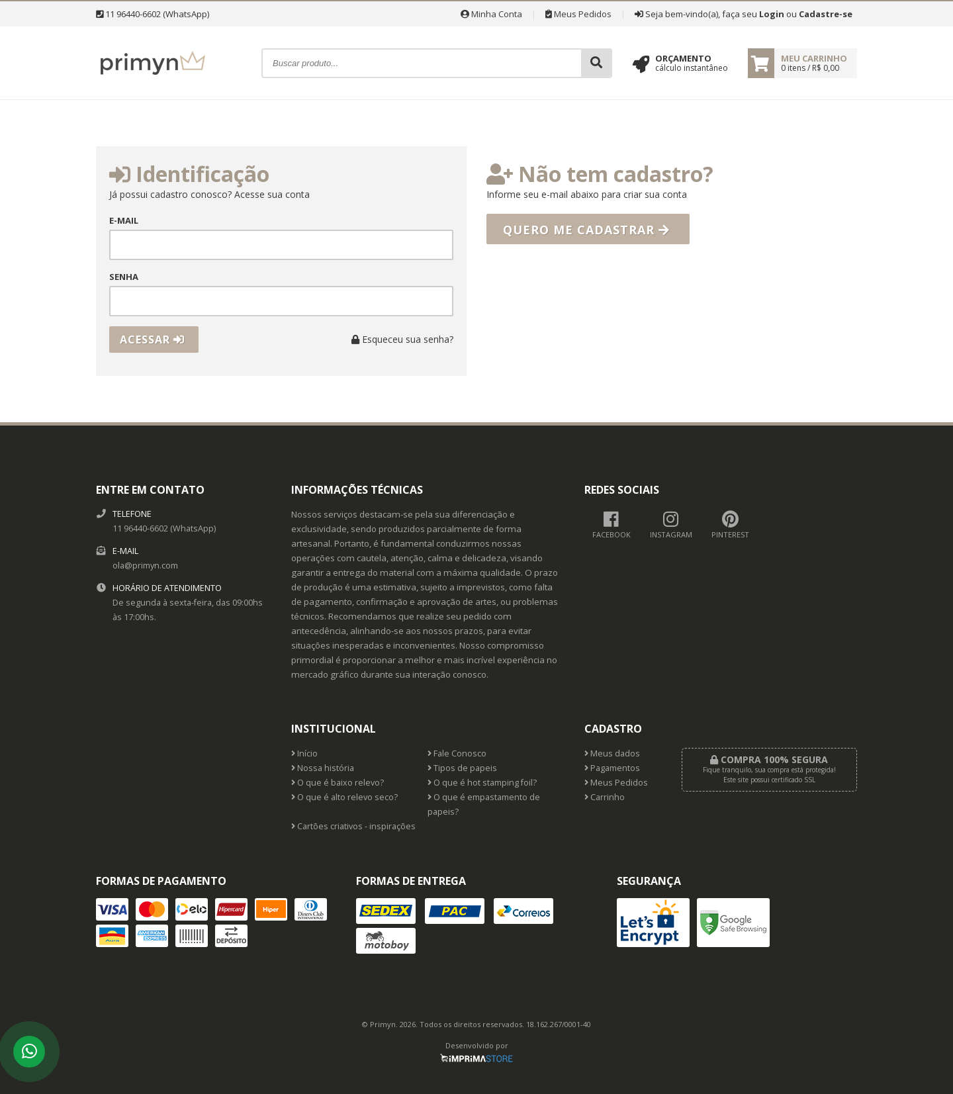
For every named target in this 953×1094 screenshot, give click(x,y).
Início (304, 753)
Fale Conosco (457, 753)
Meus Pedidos (578, 14)
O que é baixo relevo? (337, 782)
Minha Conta (491, 14)
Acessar (152, 339)
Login (771, 14)
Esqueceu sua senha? (402, 339)
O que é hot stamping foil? (482, 782)
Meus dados (612, 753)
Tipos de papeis (462, 768)
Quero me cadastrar (586, 230)
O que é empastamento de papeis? (484, 804)
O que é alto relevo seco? (344, 797)
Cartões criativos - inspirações (353, 826)
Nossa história (322, 768)
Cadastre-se (825, 14)
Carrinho (604, 797)
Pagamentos (612, 768)
